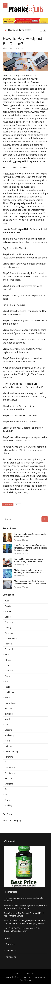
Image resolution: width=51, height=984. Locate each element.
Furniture (9, 670)
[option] (27, 30)
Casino (8, 617)
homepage (11, 957)
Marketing (9, 735)
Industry (8, 708)
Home (7, 697)
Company (9, 622)
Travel (7, 800)
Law (6, 724)
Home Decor (10, 703)
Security (8, 778)
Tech (18, 505)
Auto (7, 601)
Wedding (8, 805)
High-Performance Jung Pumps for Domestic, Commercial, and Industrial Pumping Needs (30, 547)
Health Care (10, 692)
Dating (8, 627)
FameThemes (25, 980)
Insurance (9, 714)
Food (7, 665)
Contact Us (11, 950)
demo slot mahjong (12, 820)
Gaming (8, 676)
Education (9, 633)
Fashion (8, 644)
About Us (10, 944)
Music (7, 741)
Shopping (9, 784)
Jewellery (9, 719)
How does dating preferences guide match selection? (24, 899)
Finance (8, 654)
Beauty (8, 606)
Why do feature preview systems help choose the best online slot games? (25, 907)
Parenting (9, 757)
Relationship (10, 773)
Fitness (8, 660)
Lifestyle (8, 730)
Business (9, 611)
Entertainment (11, 638)
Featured (9, 649)
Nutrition (9, 746)
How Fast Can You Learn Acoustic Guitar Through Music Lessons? (22, 929)
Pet (6, 762)
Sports (7, 789)
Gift (6, 681)
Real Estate (10, 767)
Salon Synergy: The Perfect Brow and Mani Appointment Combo (24, 914)
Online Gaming (11, 751)
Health (7, 687)
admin (5, 48)
